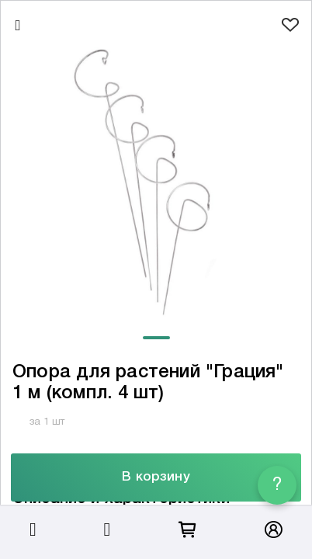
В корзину (155, 477)
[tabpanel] (156, 184)
